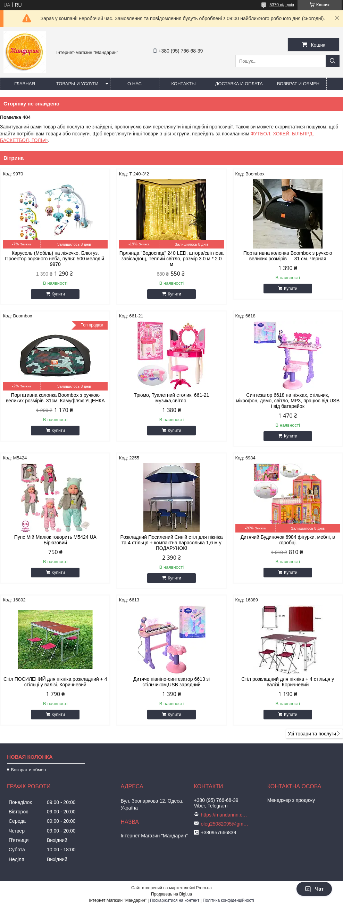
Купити (58, 294)
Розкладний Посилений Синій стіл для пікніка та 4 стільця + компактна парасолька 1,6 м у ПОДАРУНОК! (171, 542)
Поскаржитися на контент (174, 900)
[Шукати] (333, 61)
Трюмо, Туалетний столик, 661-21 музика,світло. (171, 397)
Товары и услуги (77, 83)
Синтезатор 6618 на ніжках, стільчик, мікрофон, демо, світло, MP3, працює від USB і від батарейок (288, 400)
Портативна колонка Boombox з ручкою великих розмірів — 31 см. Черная (287, 255)
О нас (134, 83)
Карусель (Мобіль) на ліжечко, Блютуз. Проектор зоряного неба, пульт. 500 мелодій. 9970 (55, 258)
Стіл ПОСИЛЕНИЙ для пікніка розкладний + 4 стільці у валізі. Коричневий (55, 681)
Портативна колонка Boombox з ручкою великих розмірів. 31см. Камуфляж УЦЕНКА (55, 397)
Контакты (183, 83)
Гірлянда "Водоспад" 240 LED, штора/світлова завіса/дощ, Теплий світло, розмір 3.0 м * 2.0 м (171, 258)
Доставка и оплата (239, 83)
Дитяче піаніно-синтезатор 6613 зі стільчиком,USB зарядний (171, 681)
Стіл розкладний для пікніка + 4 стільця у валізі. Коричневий (287, 681)
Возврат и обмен (298, 83)
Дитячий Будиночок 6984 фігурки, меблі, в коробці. (288, 539)
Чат (314, 889)
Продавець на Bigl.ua (171, 894)
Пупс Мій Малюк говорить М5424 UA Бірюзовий (55, 539)
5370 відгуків (281, 4)
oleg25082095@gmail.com (225, 824)
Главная (24, 83)
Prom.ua (204, 887)
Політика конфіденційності (228, 900)
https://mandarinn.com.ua (225, 815)
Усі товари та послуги (312, 733)
